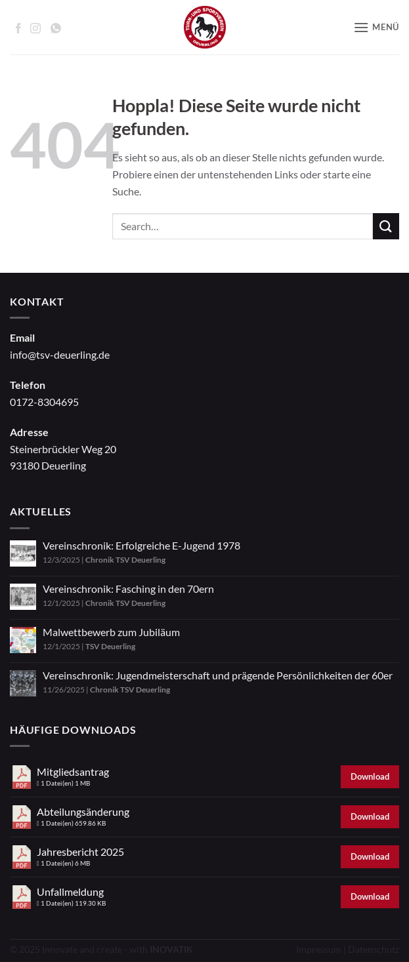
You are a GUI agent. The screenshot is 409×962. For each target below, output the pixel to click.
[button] (376, 27)
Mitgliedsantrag (73, 771)
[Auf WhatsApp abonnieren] (56, 28)
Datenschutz (373, 949)
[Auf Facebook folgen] (18, 28)
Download (370, 776)
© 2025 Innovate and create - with (101, 949)
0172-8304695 (44, 401)
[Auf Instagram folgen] (35, 28)
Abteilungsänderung (83, 811)
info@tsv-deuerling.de (60, 354)
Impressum (318, 949)
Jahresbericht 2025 (80, 851)
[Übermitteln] (386, 226)
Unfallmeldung (70, 891)
